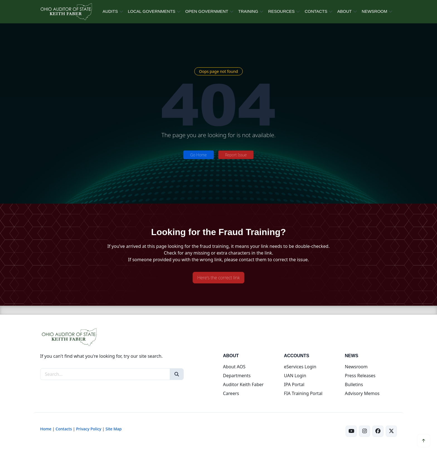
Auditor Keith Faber (243, 384)
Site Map (113, 428)
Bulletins (354, 384)
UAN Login (295, 375)
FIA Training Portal (303, 393)
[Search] (177, 374)
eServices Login (300, 367)
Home (45, 428)
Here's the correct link (218, 278)
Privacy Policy (88, 428)
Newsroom (356, 367)
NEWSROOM (374, 11)
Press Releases (360, 375)
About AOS (234, 367)
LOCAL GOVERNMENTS (151, 11)
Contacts (63, 428)
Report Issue (236, 154)
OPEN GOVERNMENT (206, 11)
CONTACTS (316, 11)
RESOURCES (281, 11)
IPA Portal (294, 384)
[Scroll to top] (423, 440)
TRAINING (248, 11)
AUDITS (110, 11)
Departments (237, 375)
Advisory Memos (362, 393)
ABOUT (344, 11)
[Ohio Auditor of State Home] (66, 11)
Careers (231, 393)
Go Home (198, 154)
